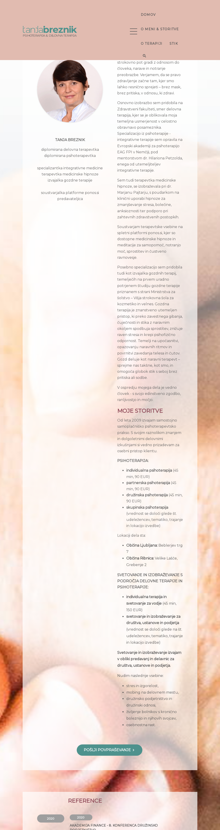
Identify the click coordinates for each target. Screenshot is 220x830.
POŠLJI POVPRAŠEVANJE (109, 750)
